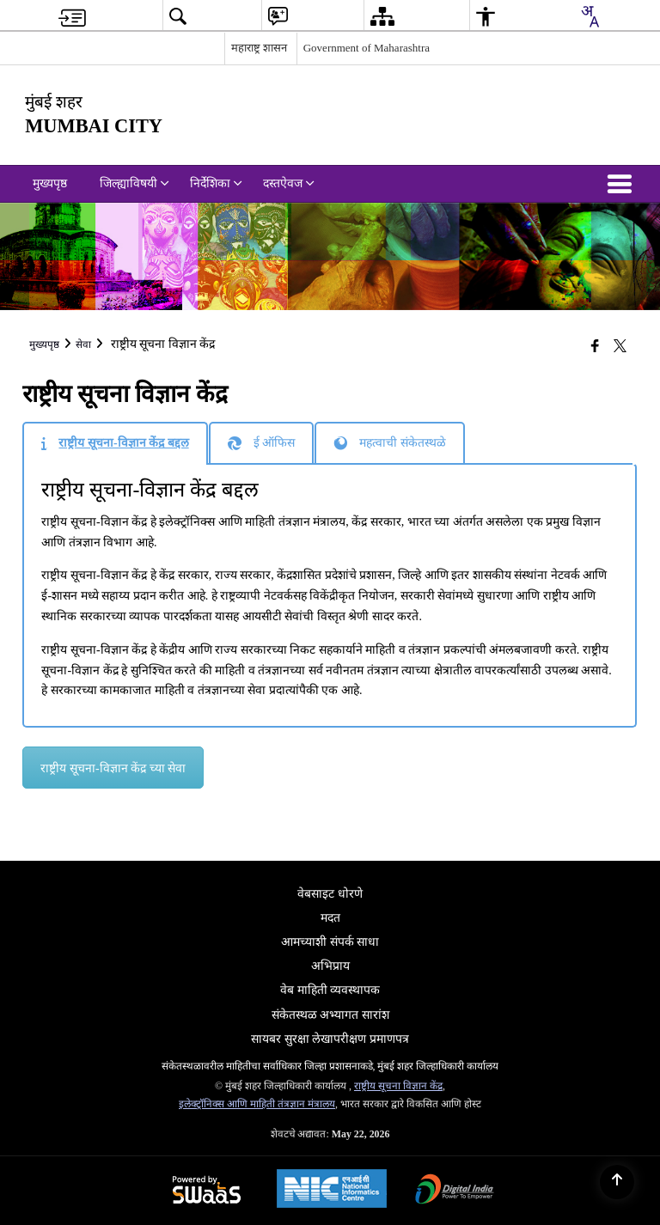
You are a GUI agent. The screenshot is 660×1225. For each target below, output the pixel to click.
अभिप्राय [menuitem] (330, 966)
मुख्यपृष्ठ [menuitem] (50, 183)
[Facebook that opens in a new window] (595, 346)
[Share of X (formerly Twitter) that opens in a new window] (620, 346)
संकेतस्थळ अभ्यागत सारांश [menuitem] (330, 1015)
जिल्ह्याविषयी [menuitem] (134, 183)
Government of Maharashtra (366, 47)
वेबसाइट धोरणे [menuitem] (330, 893)
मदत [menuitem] (330, 917)
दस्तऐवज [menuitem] (289, 183)
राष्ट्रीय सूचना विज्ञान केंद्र (398, 1086)
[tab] (114, 443)
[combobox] (589, 16)
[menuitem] (72, 16)
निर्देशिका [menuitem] (216, 183)
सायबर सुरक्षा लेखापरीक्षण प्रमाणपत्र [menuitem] (330, 1039)
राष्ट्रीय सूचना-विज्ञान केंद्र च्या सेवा (113, 768)
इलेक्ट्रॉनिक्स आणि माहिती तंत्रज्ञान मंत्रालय (257, 1104)
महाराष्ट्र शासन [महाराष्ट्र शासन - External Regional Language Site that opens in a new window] (259, 47)
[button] (623, 184)
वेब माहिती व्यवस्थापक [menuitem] (330, 990)
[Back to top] (617, 1182)
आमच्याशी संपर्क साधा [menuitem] (330, 942)
